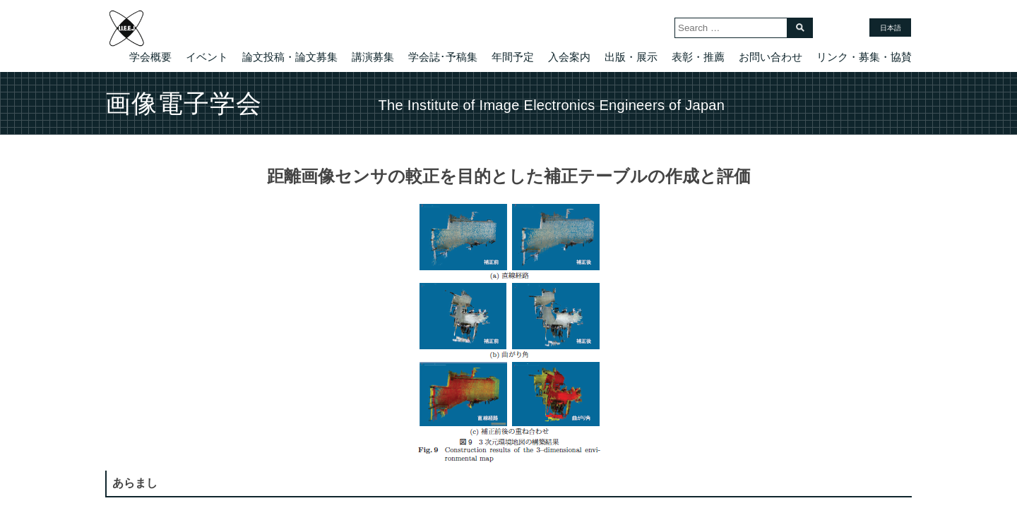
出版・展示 (631, 57)
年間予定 (513, 57)
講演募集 (373, 57)
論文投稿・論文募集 (290, 57)
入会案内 (569, 57)
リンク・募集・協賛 (864, 57)
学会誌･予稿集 (442, 57)
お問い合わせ (770, 57)
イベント (207, 57)
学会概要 (150, 57)
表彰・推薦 (698, 57)
